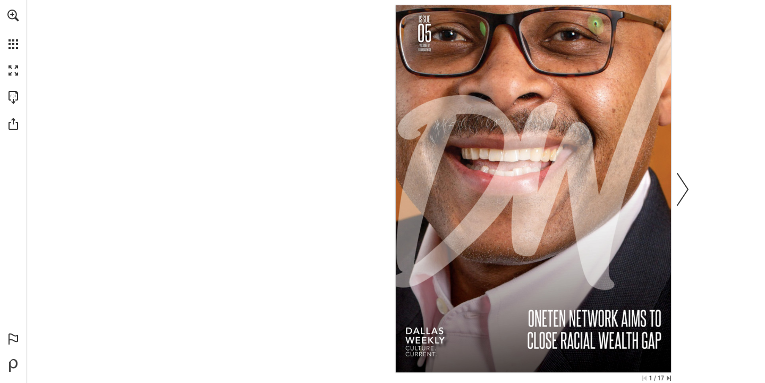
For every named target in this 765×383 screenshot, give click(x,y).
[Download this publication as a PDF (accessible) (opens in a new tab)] (13, 97)
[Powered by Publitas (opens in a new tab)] (13, 365)
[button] (13, 15)
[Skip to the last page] (669, 378)
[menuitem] (13, 29)
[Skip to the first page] (644, 378)
